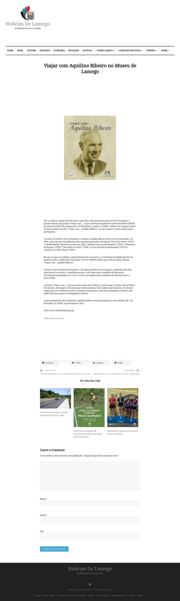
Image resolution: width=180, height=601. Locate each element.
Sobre (164, 50)
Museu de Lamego (57, 318)
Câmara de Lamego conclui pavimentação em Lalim (54, 414)
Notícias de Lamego (28, 23)
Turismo (150, 50)
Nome (43, 498)
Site (42, 531)
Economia (59, 50)
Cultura (31, 50)
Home (10, 50)
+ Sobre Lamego (104, 50)
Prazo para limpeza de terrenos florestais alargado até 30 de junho (88, 433)
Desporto (45, 50)
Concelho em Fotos (129, 50)
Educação (73, 50)
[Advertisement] (116, 24)
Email (43, 515)
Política (87, 50)
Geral (20, 50)
